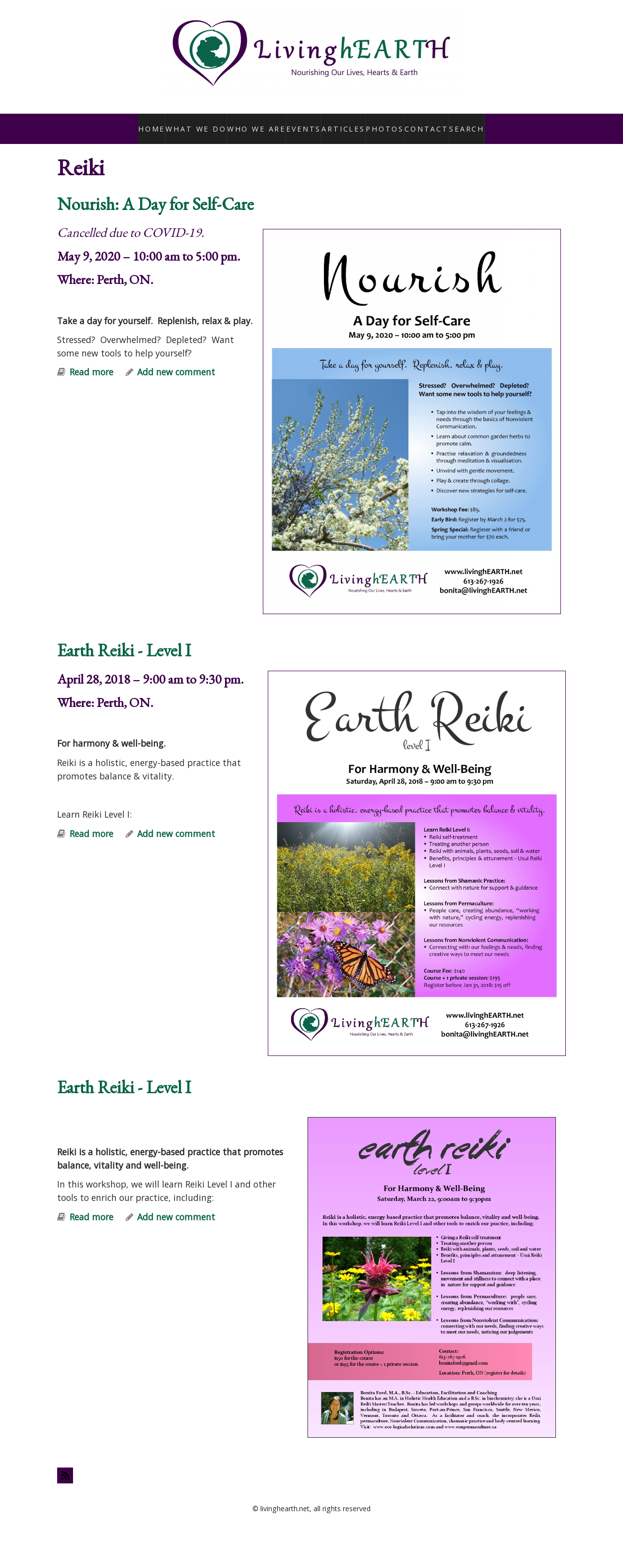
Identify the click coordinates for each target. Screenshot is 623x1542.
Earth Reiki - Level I (124, 640)
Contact (424, 123)
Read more (91, 361)
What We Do (198, 123)
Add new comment (176, 361)
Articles (340, 123)
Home (154, 123)
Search (464, 123)
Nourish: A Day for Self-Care (155, 193)
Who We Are (254, 123)
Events (300, 123)
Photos (381, 123)
